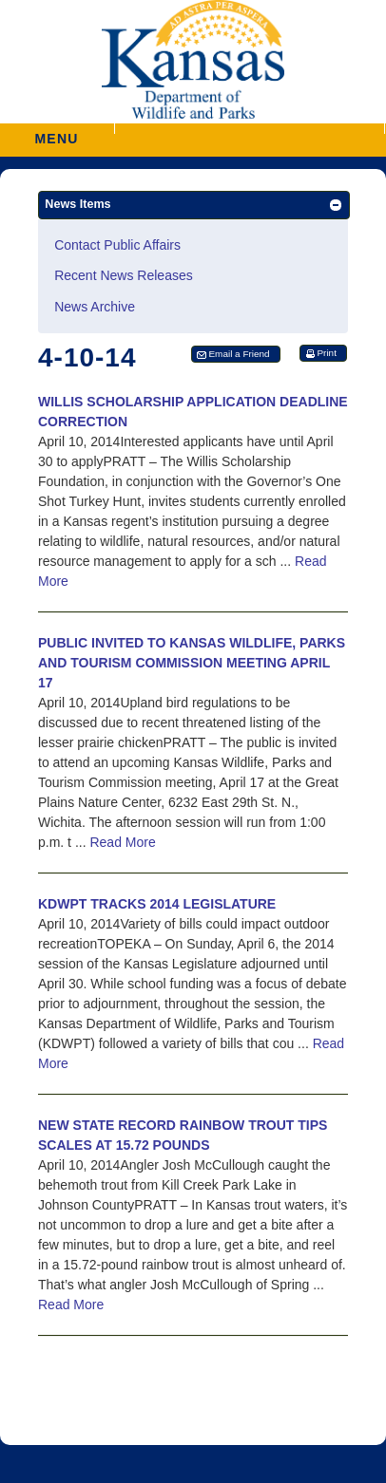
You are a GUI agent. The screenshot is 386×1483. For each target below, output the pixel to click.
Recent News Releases (123, 275)
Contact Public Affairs (117, 245)
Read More (122, 842)
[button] (249, 128)
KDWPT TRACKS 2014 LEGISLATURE (157, 903)
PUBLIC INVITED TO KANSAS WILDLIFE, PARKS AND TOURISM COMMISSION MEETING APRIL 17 (191, 662)
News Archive (94, 306)
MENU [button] (57, 132)
